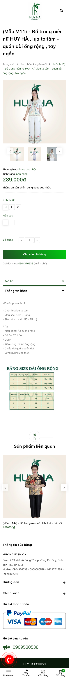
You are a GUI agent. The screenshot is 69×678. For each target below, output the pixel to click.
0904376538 (26, 263)
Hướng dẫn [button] (34, 582)
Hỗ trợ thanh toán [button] (16, 604)
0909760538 (10, 574)
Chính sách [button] (34, 593)
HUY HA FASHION (14, 554)
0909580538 (37, 569)
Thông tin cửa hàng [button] (17, 545)
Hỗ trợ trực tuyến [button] (15, 638)
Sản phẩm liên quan (34, 446)
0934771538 (55, 569)
